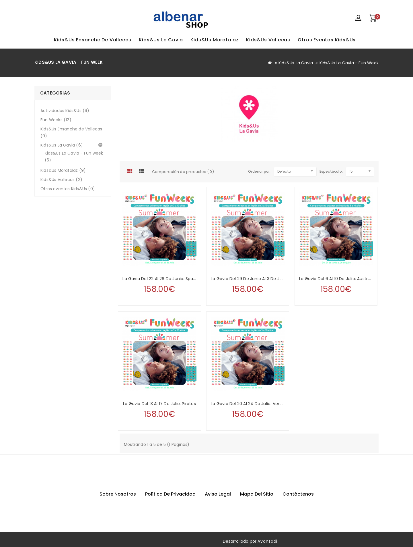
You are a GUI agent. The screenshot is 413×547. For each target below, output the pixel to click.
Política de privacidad (170, 494)
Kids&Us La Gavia (161, 39)
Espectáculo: (322, 171)
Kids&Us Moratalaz (214, 39)
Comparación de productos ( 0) (183, 171)
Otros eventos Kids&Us (327, 39)
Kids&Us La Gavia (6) (61, 145)
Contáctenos (298, 494)
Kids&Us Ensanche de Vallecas (92, 39)
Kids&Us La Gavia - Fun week (349, 63)
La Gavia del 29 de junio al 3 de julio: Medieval (259, 279)
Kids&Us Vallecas (268, 39)
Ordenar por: (259, 171)
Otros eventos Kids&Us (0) (67, 189)
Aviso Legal (218, 494)
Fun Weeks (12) (55, 120)
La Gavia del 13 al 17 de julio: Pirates (159, 404)
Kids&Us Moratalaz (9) (63, 170)
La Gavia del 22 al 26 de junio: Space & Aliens (169, 279)
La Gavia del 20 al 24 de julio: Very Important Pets (262, 404)
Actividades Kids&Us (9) (64, 110)
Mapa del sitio (256, 494)
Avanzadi (267, 541)
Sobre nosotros (118, 494)
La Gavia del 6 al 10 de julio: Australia (337, 279)
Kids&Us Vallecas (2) (61, 179)
